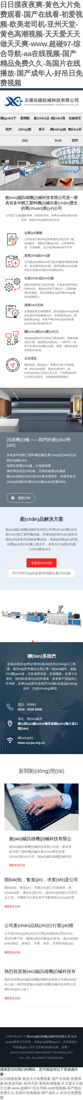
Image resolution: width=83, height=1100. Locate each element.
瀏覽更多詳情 (17, 865)
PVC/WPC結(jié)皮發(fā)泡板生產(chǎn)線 (42, 573)
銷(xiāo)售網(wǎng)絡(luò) (58, 129)
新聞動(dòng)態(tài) (25, 129)
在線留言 (75, 118)
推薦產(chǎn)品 (41, 563)
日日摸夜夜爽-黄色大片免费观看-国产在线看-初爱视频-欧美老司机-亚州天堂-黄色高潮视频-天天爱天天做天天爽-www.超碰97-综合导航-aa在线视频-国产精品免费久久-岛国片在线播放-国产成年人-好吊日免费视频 (41, 44)
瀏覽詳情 (24, 498)
